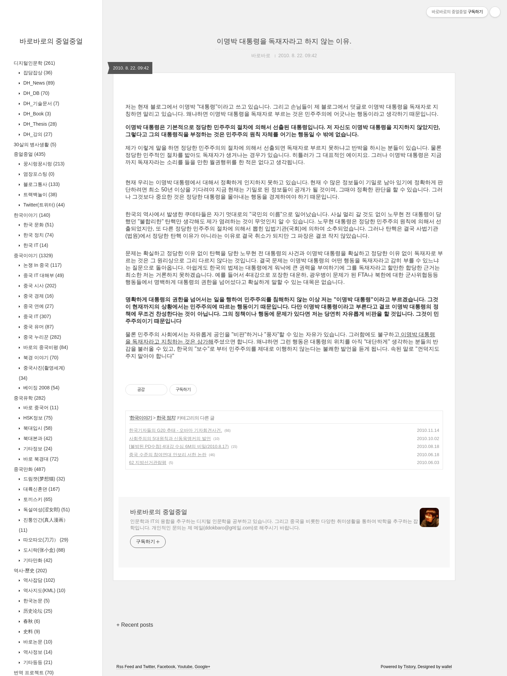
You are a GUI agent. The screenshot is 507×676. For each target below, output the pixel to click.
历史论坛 (37, 611)
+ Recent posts (134, 625)
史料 (31, 631)
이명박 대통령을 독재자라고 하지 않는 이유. (284, 41)
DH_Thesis (39, 124)
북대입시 (37, 428)
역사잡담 (38, 580)
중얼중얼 (30, 154)
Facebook (166, 666)
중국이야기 (33, 255)
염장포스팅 (38, 174)
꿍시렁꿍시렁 (43, 163)
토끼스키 (37, 499)
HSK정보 (37, 418)
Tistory (410, 666)
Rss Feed (125, 666)
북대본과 (37, 438)
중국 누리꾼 (41, 337)
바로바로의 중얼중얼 (51, 41)
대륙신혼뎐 (41, 489)
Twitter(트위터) (43, 205)
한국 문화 (38, 224)
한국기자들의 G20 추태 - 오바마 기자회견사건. (175, 430)
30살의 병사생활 (35, 144)
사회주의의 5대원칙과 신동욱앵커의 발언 (170, 438)
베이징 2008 (41, 387)
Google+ (203, 666)
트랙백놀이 (39, 194)
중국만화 (30, 469)
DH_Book (36, 113)
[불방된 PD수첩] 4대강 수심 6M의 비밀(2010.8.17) (179, 446)
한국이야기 (32, 215)
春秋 (31, 621)
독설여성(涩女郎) (46, 509)
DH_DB (35, 93)
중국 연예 (38, 306)
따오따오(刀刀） (45, 539)
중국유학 (30, 398)
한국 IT (35, 245)
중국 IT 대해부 (43, 275)
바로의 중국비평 (45, 347)
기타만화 (37, 560)
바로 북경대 (40, 459)
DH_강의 (37, 134)
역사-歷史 (30, 570)
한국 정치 (38, 235)
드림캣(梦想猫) (43, 478)
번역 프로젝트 (34, 672)
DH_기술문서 (40, 103)
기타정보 (37, 448)
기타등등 (37, 662)
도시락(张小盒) (43, 550)
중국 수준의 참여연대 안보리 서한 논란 (167, 454)
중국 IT (36, 316)
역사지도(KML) (43, 590)
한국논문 (36, 600)
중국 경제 (38, 296)
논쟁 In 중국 (42, 265)
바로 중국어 (40, 407)
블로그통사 (41, 184)
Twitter (149, 666)
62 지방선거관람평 (147, 462)
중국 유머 (38, 326)
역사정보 (37, 652)
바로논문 (37, 641)
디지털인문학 (34, 63)
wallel (447, 666)
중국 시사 (39, 285)
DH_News (38, 83)
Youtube (184, 666)
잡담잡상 (37, 72)
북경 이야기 (40, 357)
